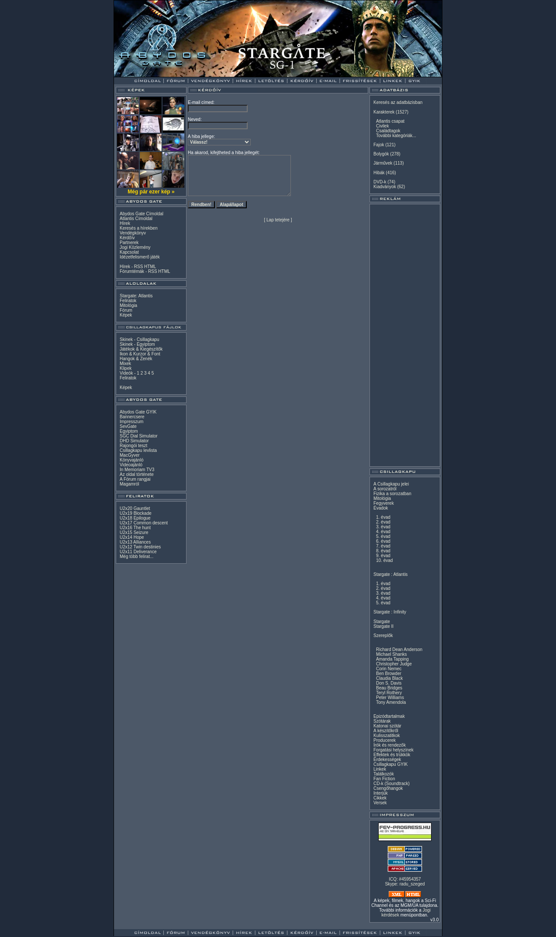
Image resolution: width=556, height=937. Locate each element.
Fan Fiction (384, 778)
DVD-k (379, 181)
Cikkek (380, 798)
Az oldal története (137, 474)
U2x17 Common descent (144, 522)
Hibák (379, 172)
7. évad (383, 546)
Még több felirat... (136, 556)
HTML (150, 266)
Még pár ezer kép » (151, 192)
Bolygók (381, 154)
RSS (138, 266)
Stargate (381, 621)
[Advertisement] (405, 335)
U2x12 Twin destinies (140, 546)
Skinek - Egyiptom (137, 344)
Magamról (129, 484)
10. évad (384, 560)
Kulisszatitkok (386, 735)
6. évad (383, 541)
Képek (126, 315)
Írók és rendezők (389, 745)
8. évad (383, 550)
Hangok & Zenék (136, 358)
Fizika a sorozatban (392, 493)
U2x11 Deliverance (138, 551)
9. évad (383, 555)
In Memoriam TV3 (137, 469)
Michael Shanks (391, 654)
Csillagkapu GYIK (390, 764)
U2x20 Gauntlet (135, 508)
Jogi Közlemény (135, 247)
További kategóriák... (396, 135)
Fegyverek (383, 503)
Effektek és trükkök (391, 754)
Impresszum (131, 421)
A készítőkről (385, 730)
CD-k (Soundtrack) (391, 783)
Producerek (384, 740)
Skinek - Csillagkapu (139, 339)
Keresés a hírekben (139, 228)
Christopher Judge (394, 663)
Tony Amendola (391, 702)
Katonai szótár (387, 725)
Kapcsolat (129, 252)
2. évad (383, 522)
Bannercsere (132, 416)
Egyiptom (129, 431)
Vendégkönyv (133, 233)
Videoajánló (131, 464)
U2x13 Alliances (135, 542)
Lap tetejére (278, 219)
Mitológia (128, 305)
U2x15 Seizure (134, 532)
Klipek (125, 368)
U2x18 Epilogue (135, 518)
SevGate (128, 426)
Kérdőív (127, 237)
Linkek (379, 769)
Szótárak (381, 721)
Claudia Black (389, 678)
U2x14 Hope (132, 537)
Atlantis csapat (390, 121)
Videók (126, 373)
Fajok (378, 144)
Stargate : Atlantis (390, 574)
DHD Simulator (134, 440)
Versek (380, 802)
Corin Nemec (388, 668)
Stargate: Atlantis (136, 295)
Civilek (382, 126)
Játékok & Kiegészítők (141, 349)
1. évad (383, 517)
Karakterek (383, 112)
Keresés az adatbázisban (397, 102)
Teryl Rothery (389, 692)
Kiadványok (384, 186)
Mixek (125, 363)
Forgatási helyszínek (393, 750)
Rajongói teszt (133, 445)
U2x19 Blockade (136, 513)
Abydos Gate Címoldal (141, 213)
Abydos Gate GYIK (138, 412)
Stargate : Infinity (389, 612)
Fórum (126, 310)
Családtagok (388, 130)
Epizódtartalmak (389, 716)
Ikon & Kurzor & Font (140, 353)
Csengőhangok (388, 788)
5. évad (383, 536)
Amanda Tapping (392, 659)
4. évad (383, 531)
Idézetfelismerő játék (140, 257)
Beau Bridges (389, 688)
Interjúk (380, 793)
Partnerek (129, 242)
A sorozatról (385, 488)
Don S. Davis (388, 683)
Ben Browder (388, 673)
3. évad (383, 526)
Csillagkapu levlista (138, 450)
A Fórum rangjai (135, 479)
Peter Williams (390, 697)
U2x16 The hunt (135, 527)
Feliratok (128, 300)
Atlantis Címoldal (136, 218)
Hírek (125, 223)
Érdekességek (387, 759)
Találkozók (383, 774)
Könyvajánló (131, 460)
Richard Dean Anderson (399, 649)
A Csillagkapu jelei (391, 484)
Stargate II (383, 626)
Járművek (382, 163)
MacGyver (130, 455)
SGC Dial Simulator (139, 436)
